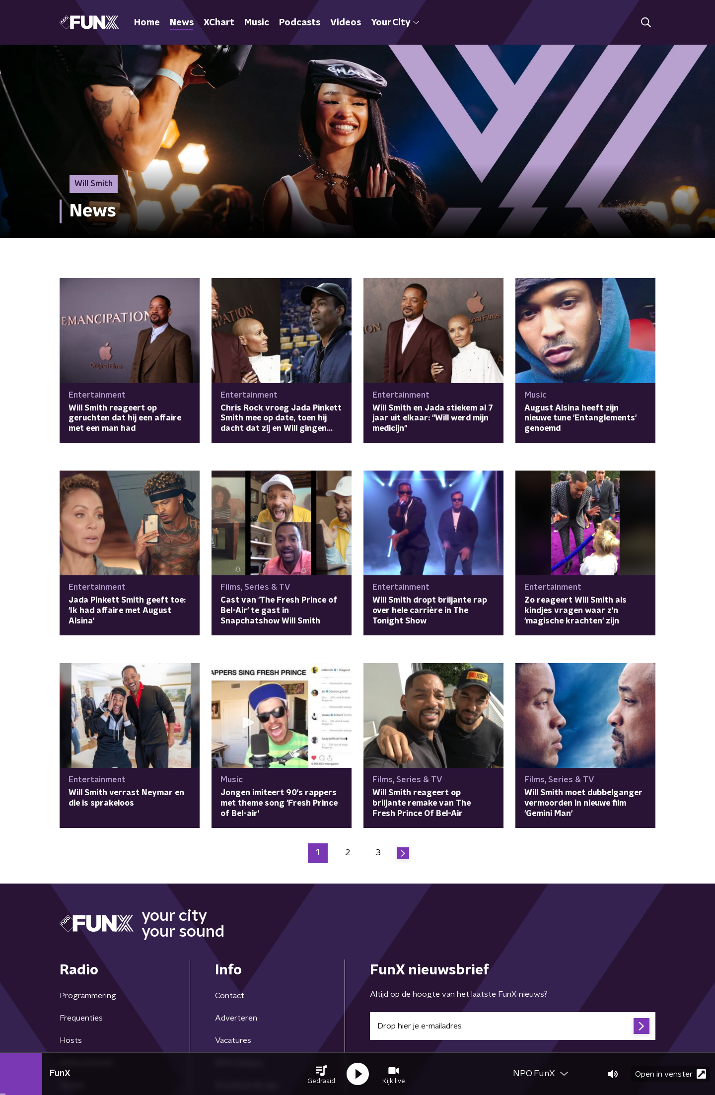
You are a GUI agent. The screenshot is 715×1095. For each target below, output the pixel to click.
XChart (219, 22)
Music (256, 22)
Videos (345, 22)
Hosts (71, 1040)
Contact (229, 996)
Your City (395, 22)
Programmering (88, 996)
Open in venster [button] (670, 1074)
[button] (321, 1074)
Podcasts (299, 22)
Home (147, 22)
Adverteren (236, 1018)
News (182, 22)
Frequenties (81, 1018)
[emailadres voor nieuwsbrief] (512, 1026)
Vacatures (233, 1040)
